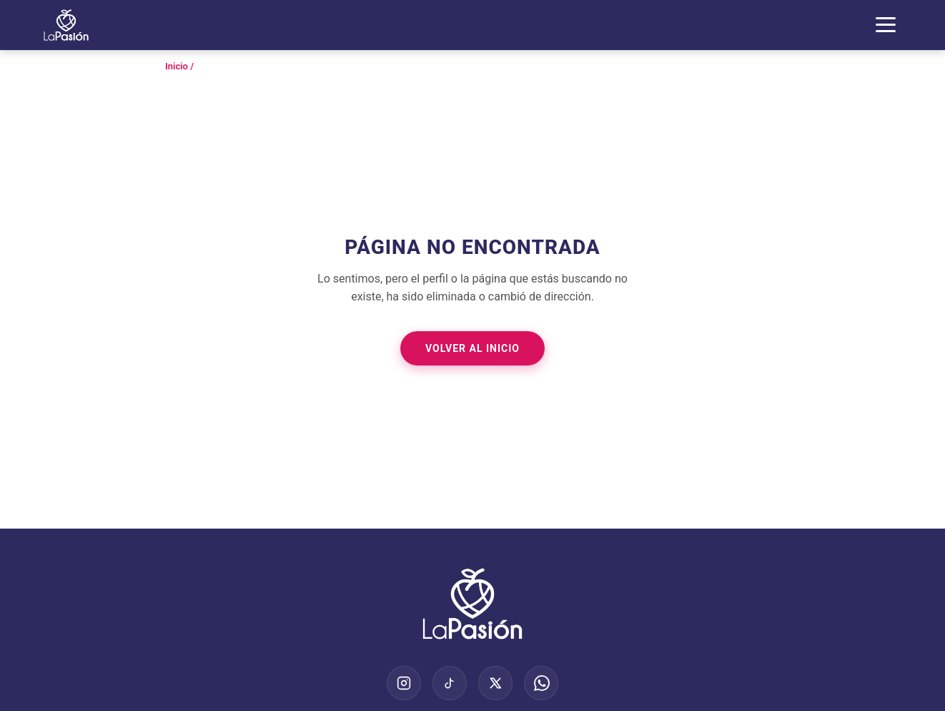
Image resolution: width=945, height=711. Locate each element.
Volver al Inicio (472, 348)
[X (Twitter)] (495, 683)
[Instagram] (404, 683)
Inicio (176, 66)
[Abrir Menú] (885, 24)
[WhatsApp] (541, 683)
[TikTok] (449, 683)
